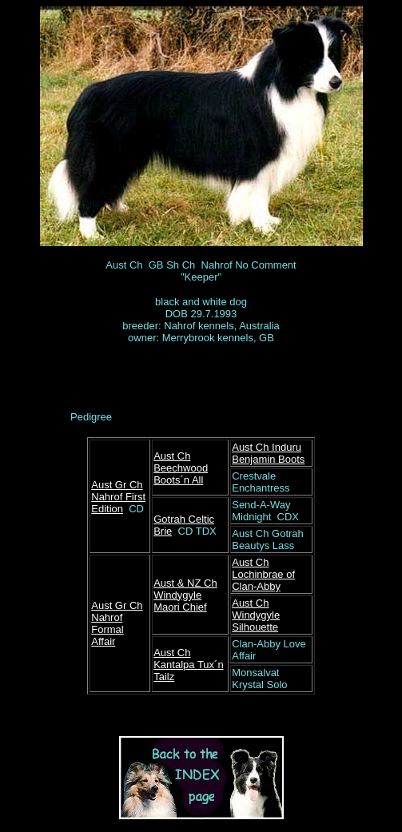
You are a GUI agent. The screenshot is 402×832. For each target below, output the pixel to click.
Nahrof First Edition (118, 503)
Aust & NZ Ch (185, 583)
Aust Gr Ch (116, 485)
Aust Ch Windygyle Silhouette (256, 615)
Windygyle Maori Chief (179, 601)
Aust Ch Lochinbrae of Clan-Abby (263, 574)
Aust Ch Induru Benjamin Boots (268, 453)
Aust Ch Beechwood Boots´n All (180, 468)
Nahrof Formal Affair (107, 629)
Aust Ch (171, 653)
